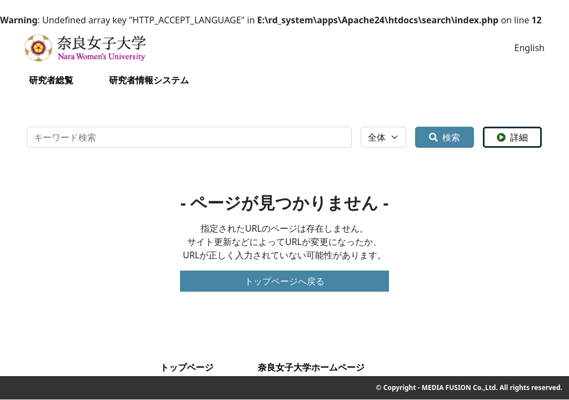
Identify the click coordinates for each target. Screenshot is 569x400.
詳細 (512, 137)
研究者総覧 (51, 80)
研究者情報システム (149, 80)
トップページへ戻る (284, 281)
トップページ (186, 367)
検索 (444, 137)
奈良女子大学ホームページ (311, 367)
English (530, 48)
